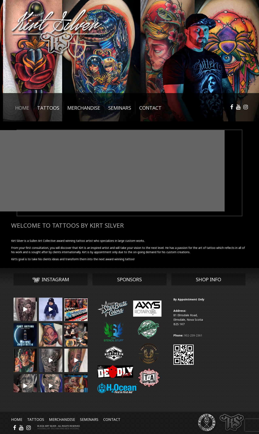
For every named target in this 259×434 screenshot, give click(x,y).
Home (16, 419)
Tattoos (35, 419)
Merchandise (62, 419)
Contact (111, 419)
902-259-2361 (193, 335)
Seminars (89, 419)
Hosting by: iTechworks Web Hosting (58, 428)
